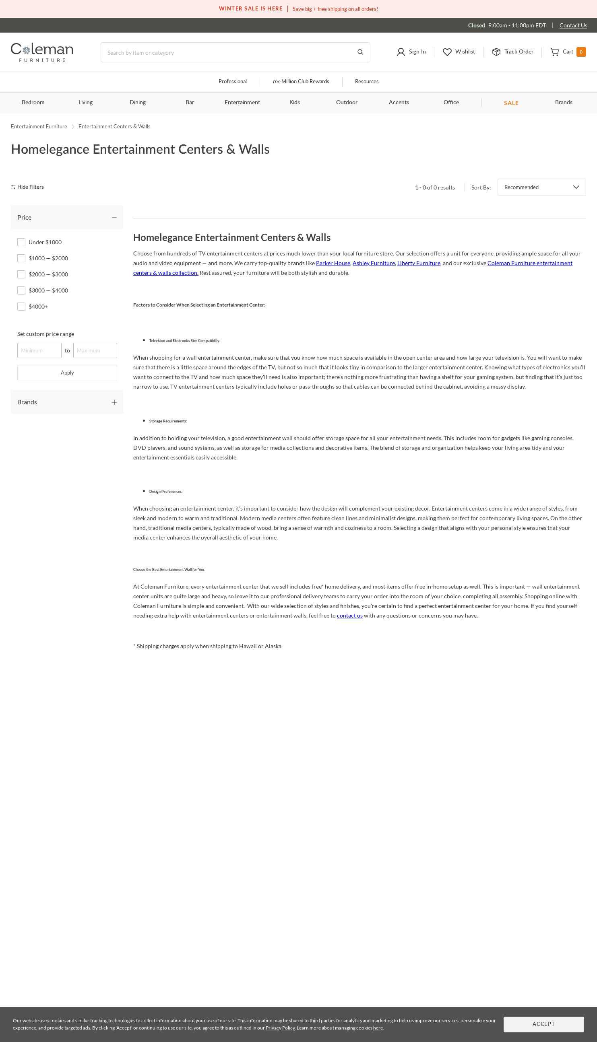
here (378, 1028)
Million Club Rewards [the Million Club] (301, 81)
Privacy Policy (280, 1028)
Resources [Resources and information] (367, 81)
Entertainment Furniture (39, 126)
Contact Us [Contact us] (573, 25)
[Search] (235, 52)
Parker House (333, 262)
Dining (138, 102)
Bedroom (33, 102)
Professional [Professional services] (233, 81)
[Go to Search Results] (360, 52)
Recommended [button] (521, 187)
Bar (190, 102)
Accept (544, 1024)
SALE (511, 102)
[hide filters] (30, 187)
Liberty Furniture (418, 262)
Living (85, 102)
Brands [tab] (27, 402)
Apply (67, 372)
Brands (563, 102)
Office (451, 102)
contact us (350, 615)
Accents (399, 102)
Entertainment (242, 102)
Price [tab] (24, 217)
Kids (294, 102)
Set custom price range (45, 333)
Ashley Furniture (374, 262)
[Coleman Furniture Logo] (42, 59)
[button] (411, 52)
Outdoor (346, 102)
